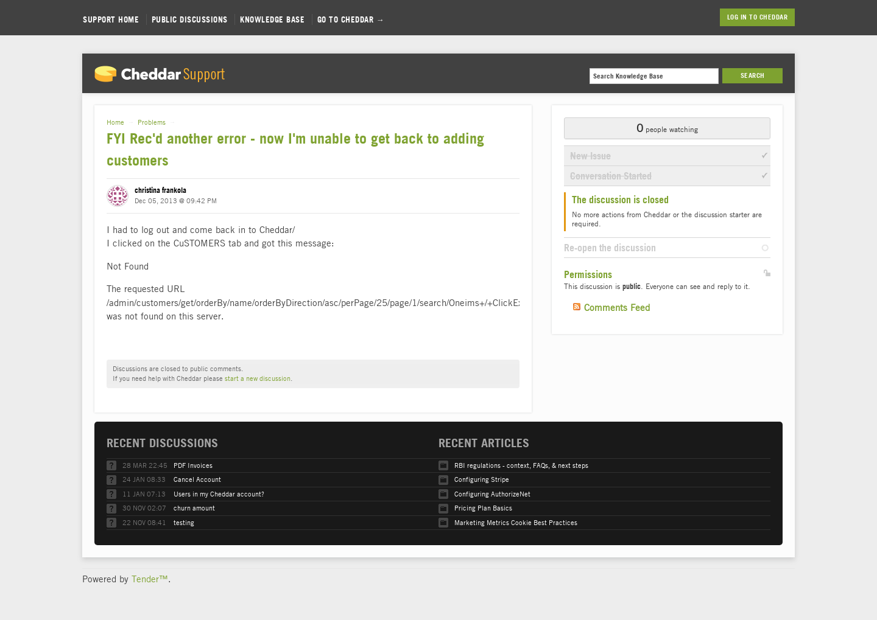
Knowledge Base (272, 19)
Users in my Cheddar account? (219, 493)
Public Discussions (190, 19)
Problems (152, 122)
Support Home (111, 19)
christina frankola (160, 190)
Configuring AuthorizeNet (492, 493)
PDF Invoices (193, 465)
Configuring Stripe (481, 479)
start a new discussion (258, 378)
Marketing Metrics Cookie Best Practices (515, 522)
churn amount (194, 507)
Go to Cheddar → (351, 19)
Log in (737, 17)
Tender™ (150, 578)
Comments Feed (617, 307)
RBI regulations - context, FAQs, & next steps (521, 465)
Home (115, 122)
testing (184, 522)
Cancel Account (197, 479)
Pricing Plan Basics (483, 507)
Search (753, 75)
